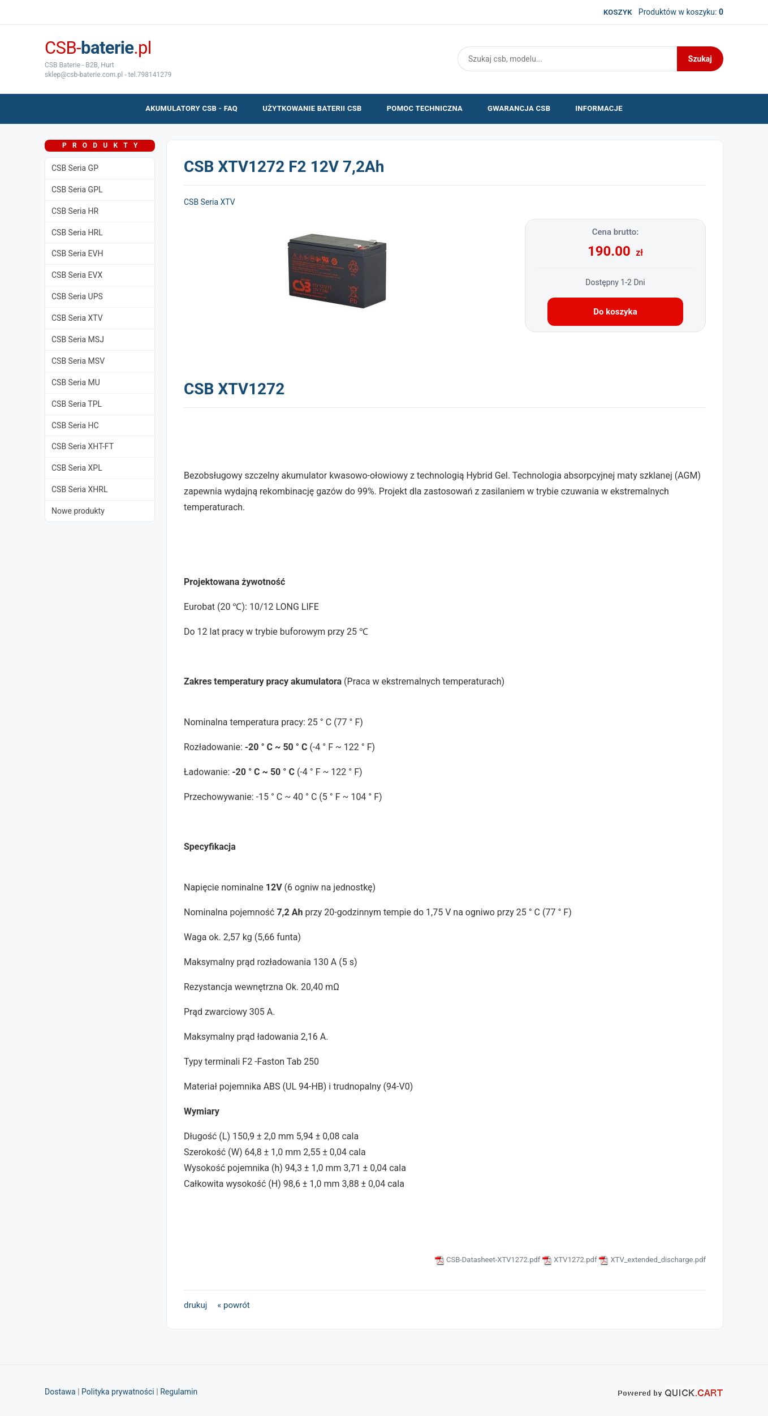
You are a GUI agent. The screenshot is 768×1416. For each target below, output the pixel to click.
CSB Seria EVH (77, 253)
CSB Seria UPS (77, 296)
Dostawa (60, 1391)
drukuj (195, 1305)
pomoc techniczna (425, 108)
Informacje (599, 108)
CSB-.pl (98, 47)
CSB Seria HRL (77, 232)
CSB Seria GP (74, 168)
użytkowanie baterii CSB (312, 108)
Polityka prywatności (117, 1391)
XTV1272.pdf (575, 1259)
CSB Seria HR (74, 211)
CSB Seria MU (75, 382)
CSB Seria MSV (78, 360)
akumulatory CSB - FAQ (191, 108)
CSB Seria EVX (76, 274)
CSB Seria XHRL (79, 489)
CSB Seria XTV (77, 317)
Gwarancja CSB (518, 108)
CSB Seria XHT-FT (82, 446)
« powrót (233, 1305)
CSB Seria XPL (76, 467)
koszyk (617, 12)
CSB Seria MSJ (77, 339)
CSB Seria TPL (76, 403)
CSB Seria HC (75, 425)
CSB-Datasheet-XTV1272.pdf (493, 1259)
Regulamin (178, 1391)
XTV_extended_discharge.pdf (658, 1259)
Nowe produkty (78, 510)
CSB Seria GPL (77, 189)
